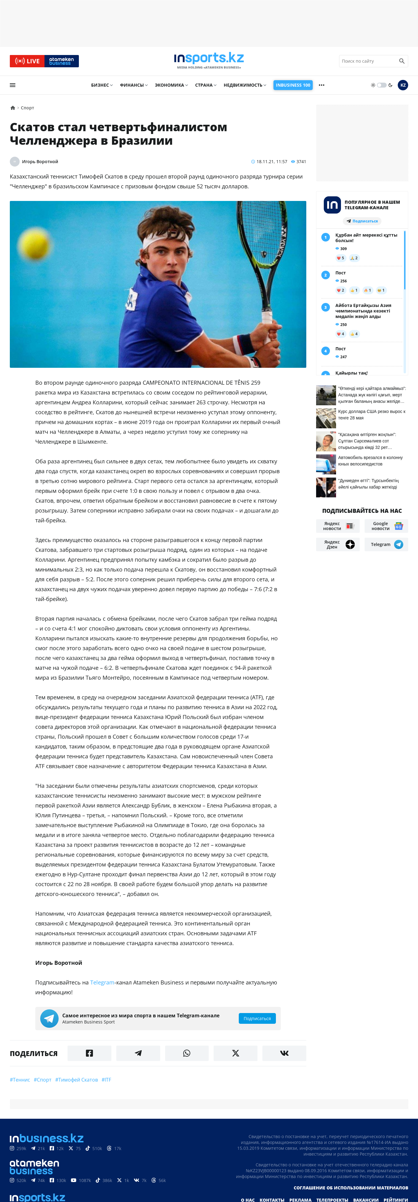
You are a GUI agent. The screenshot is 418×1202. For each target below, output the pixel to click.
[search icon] (402, 61)
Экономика (169, 85)
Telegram (102, 982)
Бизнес (100, 85)
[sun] (373, 85)
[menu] (12, 85)
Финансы (132, 85)
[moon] (390, 85)
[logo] (209, 61)
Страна (204, 85)
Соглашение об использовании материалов (351, 1188)
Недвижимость (243, 85)
